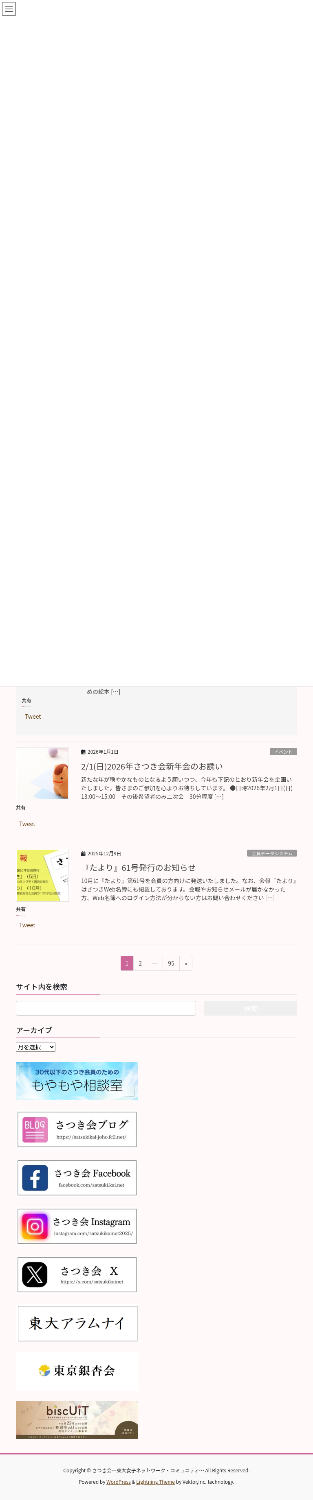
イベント (283, 751)
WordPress (118, 1481)
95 (171, 964)
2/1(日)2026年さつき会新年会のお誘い (152, 766)
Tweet (33, 715)
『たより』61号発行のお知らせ (138, 867)
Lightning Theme (155, 1481)
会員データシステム (271, 853)
